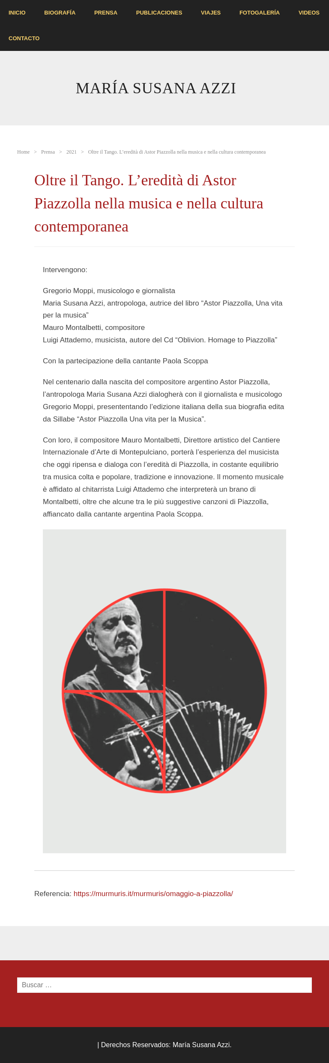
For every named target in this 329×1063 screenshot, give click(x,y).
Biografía (59, 12)
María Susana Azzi (156, 88)
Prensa (105, 12)
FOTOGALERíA (259, 12)
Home (23, 152)
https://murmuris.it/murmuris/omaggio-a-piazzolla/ (153, 894)
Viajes (211, 12)
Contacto (24, 38)
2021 (71, 152)
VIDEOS (309, 12)
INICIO (17, 12)
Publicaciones (159, 12)
